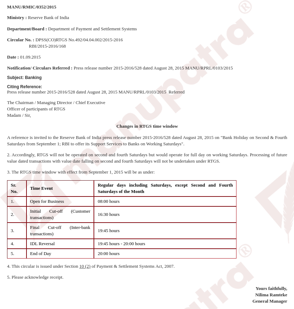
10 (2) (84, 266)
